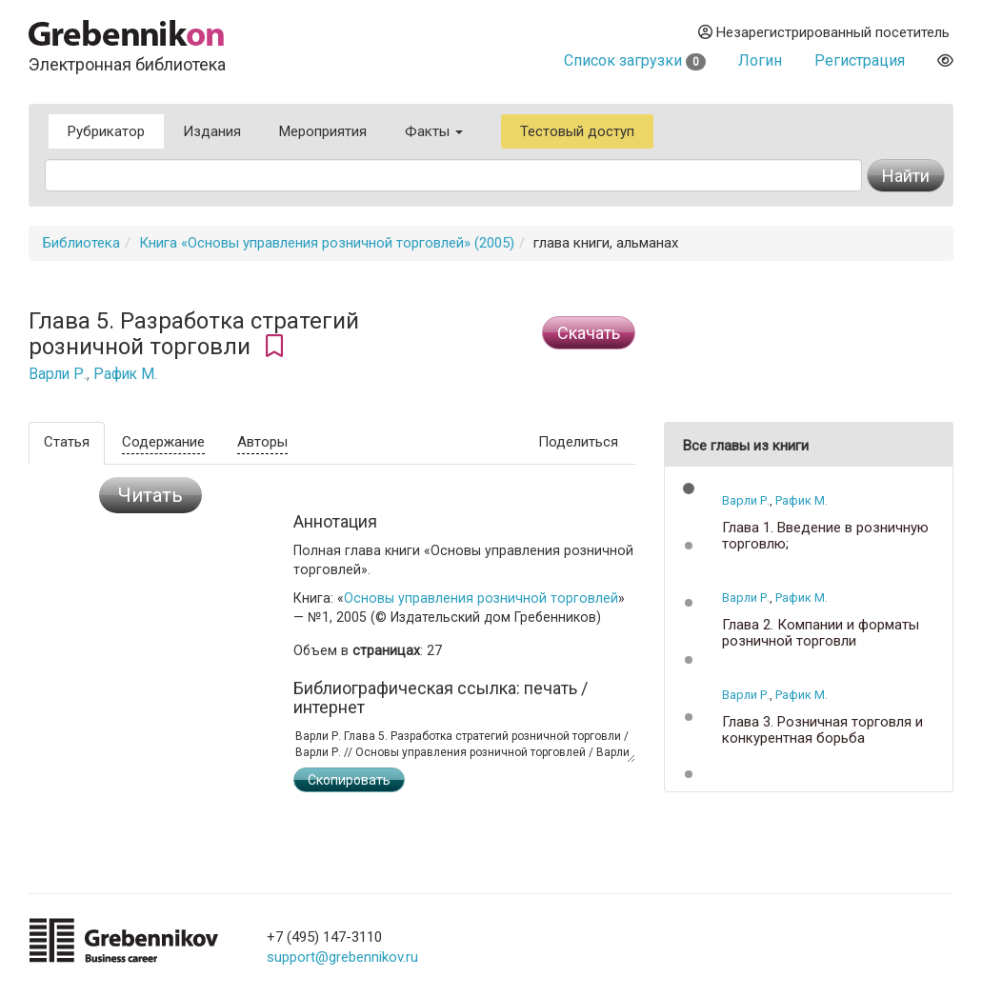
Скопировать (349, 780)
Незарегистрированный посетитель (824, 32)
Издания (212, 131)
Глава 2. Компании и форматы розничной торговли (820, 632)
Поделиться (578, 441)
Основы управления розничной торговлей (481, 598)
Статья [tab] (67, 441)
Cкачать (588, 333)
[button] (689, 488)
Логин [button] (760, 60)
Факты (434, 131)
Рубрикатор (106, 131)
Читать (150, 495)
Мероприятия (323, 131)
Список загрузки (635, 60)
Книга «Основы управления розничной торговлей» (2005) (326, 242)
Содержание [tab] (163, 441)
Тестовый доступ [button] (577, 131)
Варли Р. (58, 374)
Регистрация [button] (859, 60)
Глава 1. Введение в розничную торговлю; (825, 535)
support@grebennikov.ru (342, 957)
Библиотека (81, 242)
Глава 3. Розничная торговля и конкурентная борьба (822, 730)
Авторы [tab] (262, 441)
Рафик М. (125, 374)
